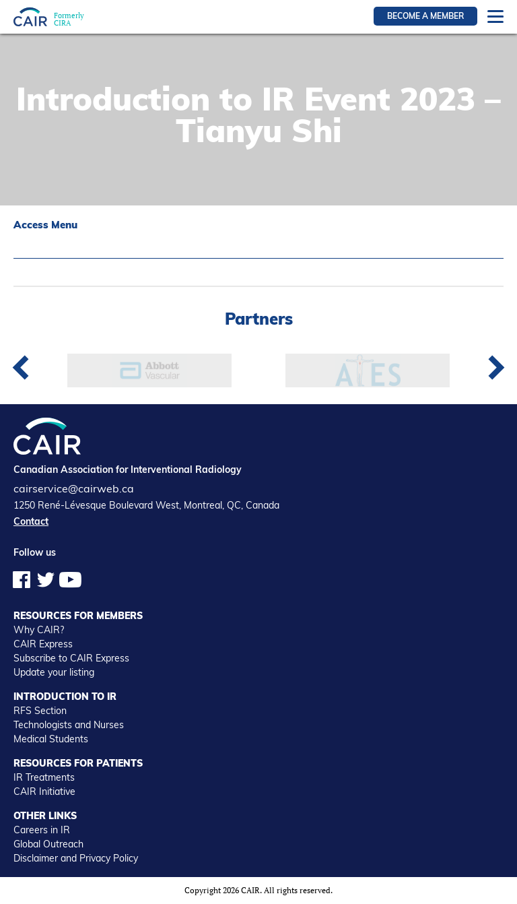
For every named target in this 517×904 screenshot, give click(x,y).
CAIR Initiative (44, 791)
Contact (30, 521)
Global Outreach (48, 844)
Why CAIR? (38, 630)
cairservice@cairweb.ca (73, 488)
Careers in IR (41, 830)
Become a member (425, 16)
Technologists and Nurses (68, 725)
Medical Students (50, 739)
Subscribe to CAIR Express (71, 658)
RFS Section (40, 711)
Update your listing (53, 672)
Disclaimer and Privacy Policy (75, 858)
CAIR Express (43, 644)
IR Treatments (44, 777)
